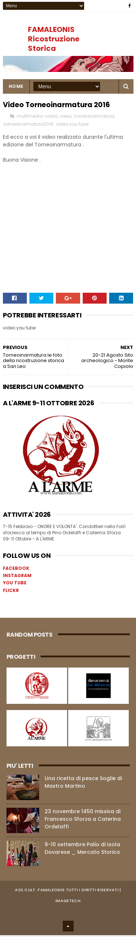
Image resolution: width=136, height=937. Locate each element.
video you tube (72, 126)
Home (16, 88)
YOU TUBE (14, 585)
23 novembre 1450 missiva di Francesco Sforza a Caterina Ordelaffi (83, 821)
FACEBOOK (16, 570)
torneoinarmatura (94, 118)
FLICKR (11, 592)
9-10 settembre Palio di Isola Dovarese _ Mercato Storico (82, 850)
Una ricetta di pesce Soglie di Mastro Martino (83, 783)
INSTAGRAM (17, 578)
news (66, 118)
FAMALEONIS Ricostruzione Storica (53, 38)
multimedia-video (37, 118)
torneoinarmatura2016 (28, 126)
